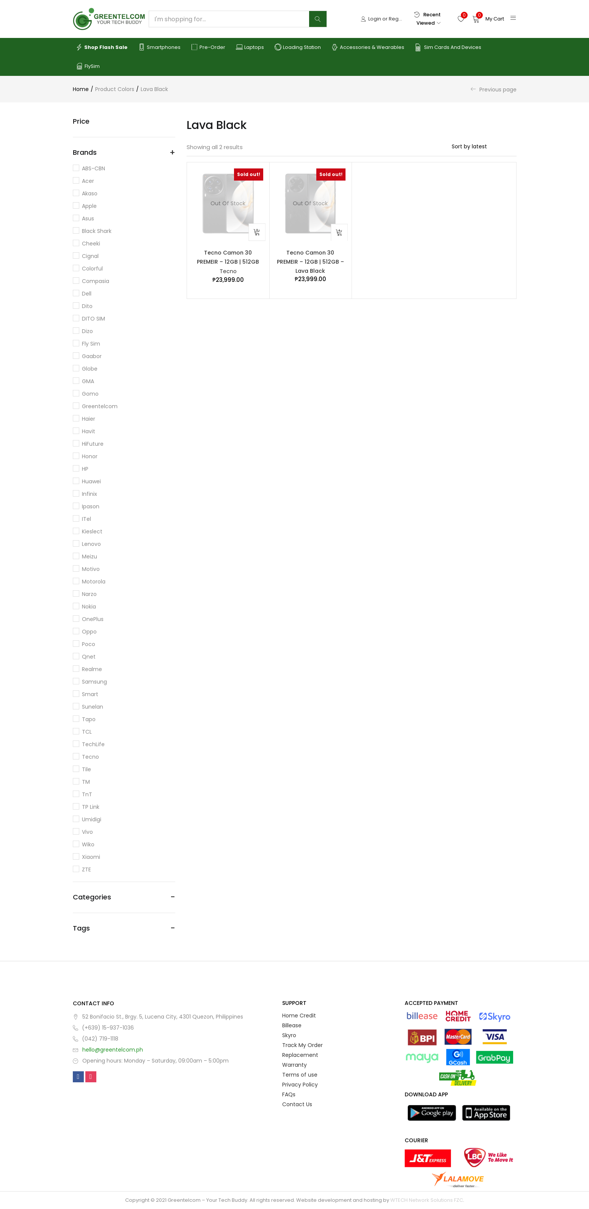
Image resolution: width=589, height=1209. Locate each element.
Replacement (300, 1055)
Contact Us (297, 1104)
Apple (89, 206)
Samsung (94, 681)
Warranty (294, 1065)
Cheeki (91, 243)
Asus (88, 218)
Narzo (89, 594)
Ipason (90, 506)
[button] (488, 19)
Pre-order (208, 47)
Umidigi (91, 819)
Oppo (89, 631)
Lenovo (91, 544)
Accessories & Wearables (367, 47)
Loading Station (298, 47)
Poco (88, 644)
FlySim (88, 66)
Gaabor (92, 356)
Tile (86, 769)
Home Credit (299, 1015)
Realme (92, 669)
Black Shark (97, 231)
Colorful (92, 268)
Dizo (87, 331)
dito (87, 306)
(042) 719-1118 (100, 1038)
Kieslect (92, 531)
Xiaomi (91, 857)
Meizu (89, 556)
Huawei (91, 481)
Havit (88, 431)
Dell (86, 293)
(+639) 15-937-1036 (108, 1027)
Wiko (88, 844)
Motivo (91, 569)
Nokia (89, 606)
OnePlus (93, 619)
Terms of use (299, 1075)
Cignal (90, 256)
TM (86, 782)
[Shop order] (484, 146)
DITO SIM (93, 318)
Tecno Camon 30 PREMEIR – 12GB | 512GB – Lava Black (310, 262)
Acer (88, 181)
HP (85, 469)
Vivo (87, 832)
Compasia (95, 281)
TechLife (93, 744)
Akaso (89, 193)
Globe (89, 369)
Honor (89, 456)
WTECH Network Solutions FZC (426, 1200)
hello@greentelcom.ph (112, 1049)
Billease (292, 1025)
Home (81, 89)
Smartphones (159, 47)
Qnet (89, 656)
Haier (88, 419)
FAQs (288, 1094)
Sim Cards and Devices (448, 47)
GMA (88, 381)
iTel (86, 519)
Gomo (90, 394)
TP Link (90, 807)
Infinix (89, 494)
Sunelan (92, 707)
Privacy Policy (300, 1084)
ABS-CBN (93, 168)
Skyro (289, 1035)
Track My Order (302, 1045)
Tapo (89, 719)
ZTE (86, 869)
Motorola (93, 581)
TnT (87, 794)
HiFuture (93, 444)
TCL (87, 732)
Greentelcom (100, 406)
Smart (90, 694)
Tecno (228, 272)
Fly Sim (91, 343)
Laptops (250, 47)
